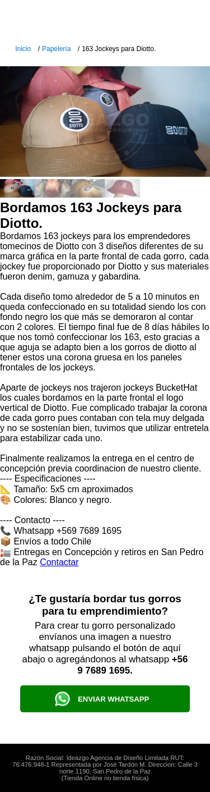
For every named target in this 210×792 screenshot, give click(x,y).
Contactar (59, 562)
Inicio (23, 49)
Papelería (56, 49)
